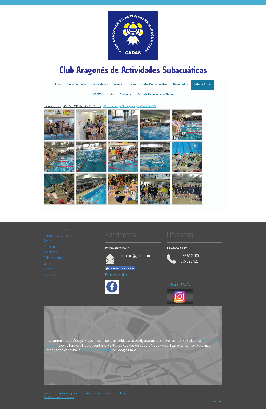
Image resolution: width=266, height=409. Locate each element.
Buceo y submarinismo (58, 235)
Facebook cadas (116, 274)
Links (110, 94)
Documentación (77, 84)
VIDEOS (97, 94)
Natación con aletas (57, 229)
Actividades (100, 84)
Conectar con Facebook (120, 268)
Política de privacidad (96, 350)
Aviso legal (50, 393)
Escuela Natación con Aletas (155, 94)
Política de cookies (96, 393)
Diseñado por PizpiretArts (59, 397)
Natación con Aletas (154, 84)
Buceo (132, 84)
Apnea (118, 84)
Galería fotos (202, 84)
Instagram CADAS (178, 284)
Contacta (125, 94)
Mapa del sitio (118, 393)
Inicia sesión (215, 401)
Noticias (50, 246)
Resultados (180, 84)
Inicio (58, 84)
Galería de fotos (54, 257)
